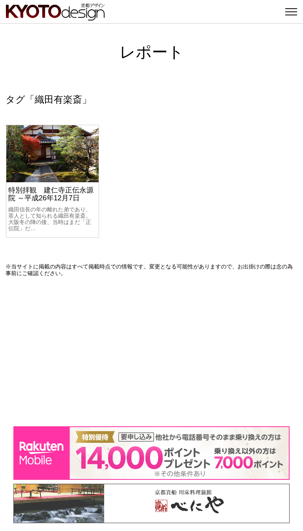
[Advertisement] (151, 351)
